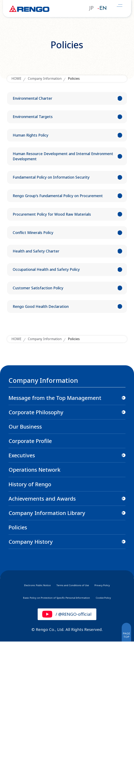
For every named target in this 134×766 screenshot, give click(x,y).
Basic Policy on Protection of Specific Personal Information (53, 721)
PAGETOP (124, 756)
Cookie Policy (118, 721)
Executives (22, 578)
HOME (16, 78)
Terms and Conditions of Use (75, 708)
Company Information (45, 78)
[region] (67, 591)
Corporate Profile (30, 564)
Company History (31, 665)
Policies (18, 650)
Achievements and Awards (42, 621)
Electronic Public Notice (26, 708)
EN (103, 8)
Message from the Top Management (55, 521)
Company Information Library (47, 636)
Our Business (25, 550)
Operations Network (34, 593)
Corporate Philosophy (36, 535)
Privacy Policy (116, 708)
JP (91, 8)
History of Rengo (30, 607)
